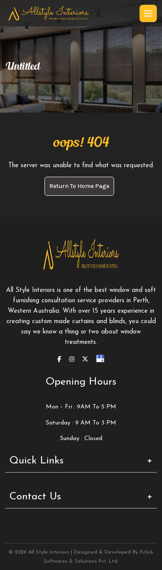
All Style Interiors (48, 552)
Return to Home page (79, 186)
